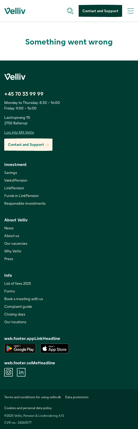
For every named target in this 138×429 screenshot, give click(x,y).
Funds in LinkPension (21, 195)
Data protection (76, 397)
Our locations (15, 321)
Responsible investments (25, 203)
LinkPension (14, 188)
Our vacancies (15, 243)
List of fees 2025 (17, 283)
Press (8, 258)
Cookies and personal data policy (28, 408)
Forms (9, 291)
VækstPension (15, 180)
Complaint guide (18, 306)
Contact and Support (100, 11)
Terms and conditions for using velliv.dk (32, 397)
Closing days (14, 314)
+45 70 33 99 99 (23, 93)
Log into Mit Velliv (19, 132)
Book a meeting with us (23, 298)
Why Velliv (12, 251)
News (9, 228)
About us (11, 235)
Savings (10, 172)
